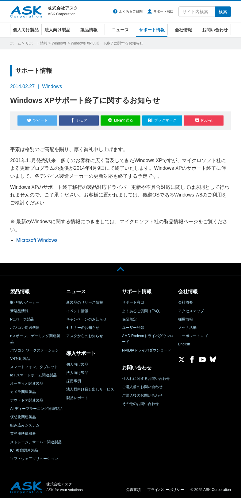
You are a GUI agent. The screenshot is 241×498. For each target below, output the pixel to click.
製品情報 (89, 29)
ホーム (15, 43)
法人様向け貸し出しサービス (90, 387)
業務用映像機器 (23, 432)
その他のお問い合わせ (140, 401)
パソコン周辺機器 (25, 326)
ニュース (120, 29)
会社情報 (183, 29)
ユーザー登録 (133, 326)
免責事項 (133, 488)
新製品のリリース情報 (84, 300)
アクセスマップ (191, 309)
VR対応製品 (20, 356)
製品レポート (77, 396)
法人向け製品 (57, 29)
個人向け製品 (26, 29)
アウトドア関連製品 (26, 398)
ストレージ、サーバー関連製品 (36, 440)
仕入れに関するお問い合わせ (146, 377)
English (184, 342)
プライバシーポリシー (165, 488)
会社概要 (185, 300)
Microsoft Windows (36, 238)
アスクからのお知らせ (84, 334)
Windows (59, 43)
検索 (223, 11)
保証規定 (129, 317)
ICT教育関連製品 (24, 448)
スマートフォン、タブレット (34, 365)
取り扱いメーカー (25, 300)
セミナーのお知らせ (82, 326)
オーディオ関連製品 (26, 381)
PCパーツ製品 (22, 317)
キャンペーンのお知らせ (86, 317)
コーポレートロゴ (193, 334)
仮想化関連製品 (23, 415)
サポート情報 (152, 29)
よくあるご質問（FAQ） (142, 309)
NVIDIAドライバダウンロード (146, 348)
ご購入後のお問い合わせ (142, 393)
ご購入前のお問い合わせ (142, 385)
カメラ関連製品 (23, 390)
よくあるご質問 (131, 11)
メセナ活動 (187, 326)
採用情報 (185, 317)
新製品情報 (19, 309)
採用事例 (73, 379)
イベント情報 (77, 309)
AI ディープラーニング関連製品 (36, 406)
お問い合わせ (215, 29)
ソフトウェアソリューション (34, 457)
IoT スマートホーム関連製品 (33, 373)
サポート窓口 (163, 11)
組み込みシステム (25, 423)
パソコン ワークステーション (34, 348)
